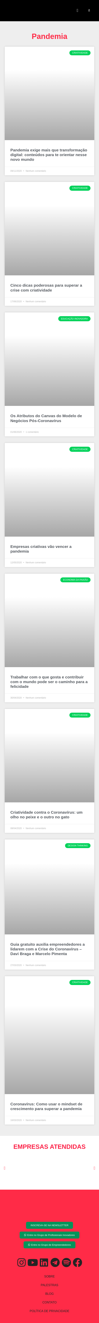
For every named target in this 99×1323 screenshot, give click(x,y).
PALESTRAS (49, 1285)
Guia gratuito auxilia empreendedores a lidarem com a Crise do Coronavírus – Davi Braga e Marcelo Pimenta (47, 949)
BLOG (49, 1293)
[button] (77, 11)
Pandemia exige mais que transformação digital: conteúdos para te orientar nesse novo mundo (48, 155)
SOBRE (49, 1276)
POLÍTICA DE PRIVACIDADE (49, 1311)
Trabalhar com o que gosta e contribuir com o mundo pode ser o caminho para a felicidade (49, 682)
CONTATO (49, 1302)
